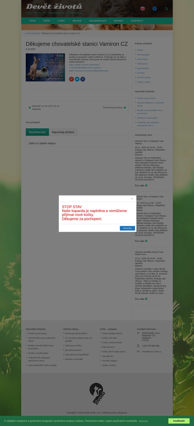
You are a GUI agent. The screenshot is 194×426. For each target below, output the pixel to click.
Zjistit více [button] (143, 420)
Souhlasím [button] (179, 420)
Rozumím (127, 228)
